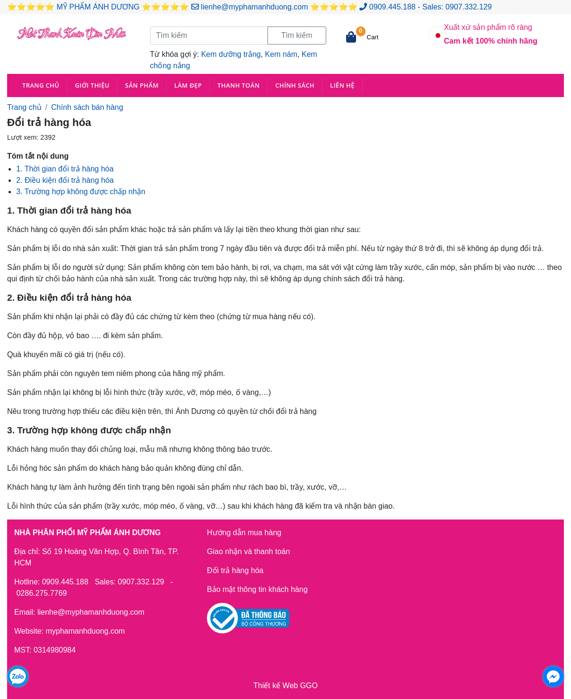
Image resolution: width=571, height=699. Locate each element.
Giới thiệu (92, 85)
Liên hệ (342, 85)
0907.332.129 (469, 7)
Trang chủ (40, 85)
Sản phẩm (142, 85)
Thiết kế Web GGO (285, 685)
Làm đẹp (188, 85)
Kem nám (281, 54)
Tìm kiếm (296, 35)
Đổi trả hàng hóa (235, 570)
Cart (373, 37)
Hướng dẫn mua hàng (244, 533)
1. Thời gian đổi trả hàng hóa (65, 169)
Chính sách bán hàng (87, 107)
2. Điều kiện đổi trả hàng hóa (65, 180)
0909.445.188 (392, 7)
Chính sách (294, 85)
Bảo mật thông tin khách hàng (257, 589)
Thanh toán (238, 85)
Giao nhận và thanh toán (248, 551)
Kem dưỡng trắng (231, 54)
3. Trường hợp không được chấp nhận (80, 192)
